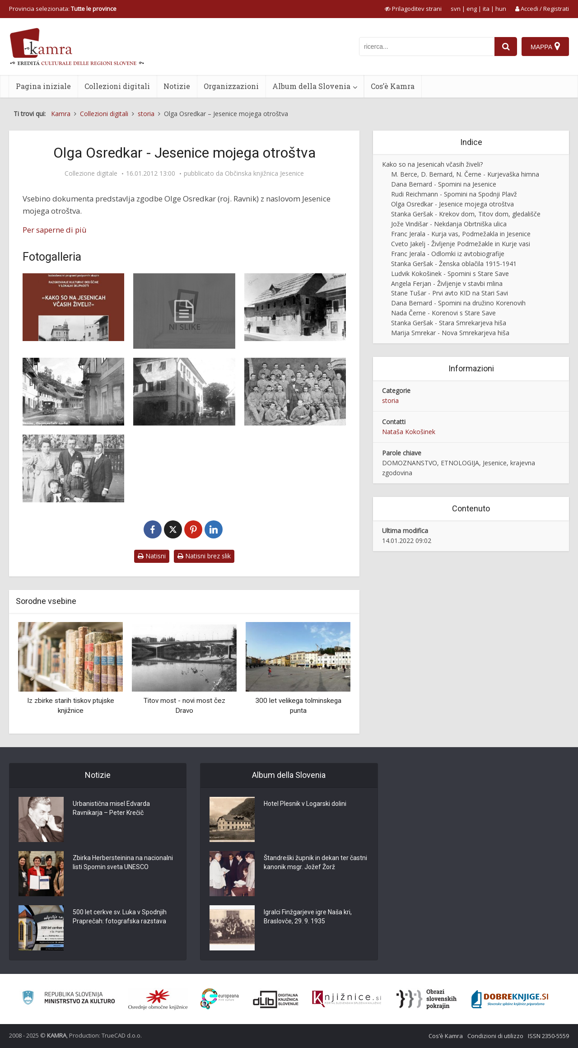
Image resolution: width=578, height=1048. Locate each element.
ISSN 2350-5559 (548, 1036)
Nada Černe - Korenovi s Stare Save (443, 313)
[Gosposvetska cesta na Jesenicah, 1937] (73, 392)
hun (500, 9)
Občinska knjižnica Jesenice (264, 173)
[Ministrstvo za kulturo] (68, 999)
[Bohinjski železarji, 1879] (295, 392)
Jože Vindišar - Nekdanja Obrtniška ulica (449, 224)
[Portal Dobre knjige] (509, 999)
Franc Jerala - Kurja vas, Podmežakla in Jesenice (461, 233)
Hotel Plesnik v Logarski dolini (305, 803)
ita (486, 9)
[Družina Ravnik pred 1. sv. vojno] (73, 468)
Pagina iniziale (43, 86)
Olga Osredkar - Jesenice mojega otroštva (452, 204)
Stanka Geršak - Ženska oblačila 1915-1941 (454, 263)
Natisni (152, 556)
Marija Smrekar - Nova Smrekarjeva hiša (450, 332)
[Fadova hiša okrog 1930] (295, 307)
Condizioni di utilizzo (495, 1036)
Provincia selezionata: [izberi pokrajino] (63, 9)
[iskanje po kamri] (426, 46)
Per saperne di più (55, 230)
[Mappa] (545, 46)
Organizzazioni (231, 86)
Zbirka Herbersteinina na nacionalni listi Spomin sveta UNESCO (123, 862)
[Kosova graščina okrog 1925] (184, 392)
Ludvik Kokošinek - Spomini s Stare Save (450, 273)
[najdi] (505, 46)
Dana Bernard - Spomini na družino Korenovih (458, 303)
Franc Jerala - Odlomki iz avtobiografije (447, 253)
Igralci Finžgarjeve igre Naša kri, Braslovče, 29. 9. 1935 (308, 916)
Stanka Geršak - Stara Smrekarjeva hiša (448, 322)
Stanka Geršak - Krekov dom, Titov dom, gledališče (466, 214)
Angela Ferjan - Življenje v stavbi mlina (447, 283)
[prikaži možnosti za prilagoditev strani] (413, 9)
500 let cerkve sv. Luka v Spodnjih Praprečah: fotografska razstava (120, 916)
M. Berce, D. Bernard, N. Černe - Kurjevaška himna (465, 174)
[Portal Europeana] (220, 999)
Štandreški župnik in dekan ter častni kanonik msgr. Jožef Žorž (315, 862)
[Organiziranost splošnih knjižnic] (158, 999)
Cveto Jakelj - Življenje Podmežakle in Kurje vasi (460, 243)
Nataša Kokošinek (408, 431)
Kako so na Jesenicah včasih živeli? (432, 164)
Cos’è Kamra (393, 86)
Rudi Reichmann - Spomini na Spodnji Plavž (454, 194)
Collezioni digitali (117, 86)
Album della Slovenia (311, 86)
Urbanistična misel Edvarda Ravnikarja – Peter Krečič (111, 808)
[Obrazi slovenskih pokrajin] (426, 999)
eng (471, 9)
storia (390, 400)
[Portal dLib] (276, 999)
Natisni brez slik (204, 556)
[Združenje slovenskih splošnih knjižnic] (347, 999)
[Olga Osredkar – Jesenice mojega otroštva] (184, 311)
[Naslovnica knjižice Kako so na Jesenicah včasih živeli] (73, 307)
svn (456, 9)
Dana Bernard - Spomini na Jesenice (443, 184)
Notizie (176, 86)
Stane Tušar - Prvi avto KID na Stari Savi (449, 293)
